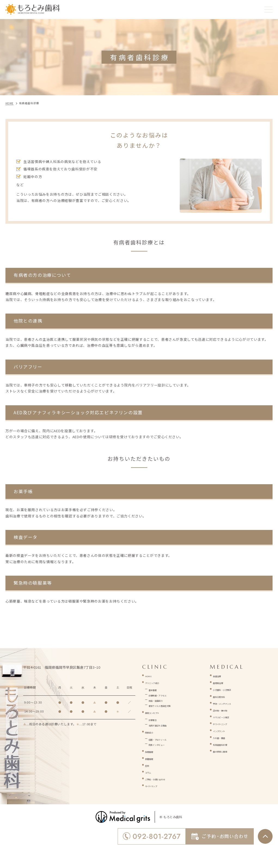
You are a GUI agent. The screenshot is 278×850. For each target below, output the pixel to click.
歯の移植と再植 (226, 750)
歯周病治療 (222, 682)
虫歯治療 (220, 675)
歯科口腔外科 (224, 695)
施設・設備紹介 (162, 699)
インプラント (224, 730)
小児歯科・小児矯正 (229, 688)
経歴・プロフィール (165, 738)
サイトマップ (156, 785)
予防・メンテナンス (229, 702)
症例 (148, 764)
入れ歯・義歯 (224, 736)
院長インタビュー (163, 743)
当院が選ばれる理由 (165, 724)
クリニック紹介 (158, 682)
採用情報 (152, 750)
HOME (150, 675)
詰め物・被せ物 (226, 709)
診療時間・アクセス (165, 694)
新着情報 (152, 757)
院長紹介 (152, 731)
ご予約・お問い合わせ (163, 778)
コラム (150, 771)
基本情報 (156, 689)
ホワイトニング (226, 723)
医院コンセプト (158, 711)
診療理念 (156, 719)
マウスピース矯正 (227, 716)
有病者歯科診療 (226, 743)
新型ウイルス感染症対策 (169, 704)
